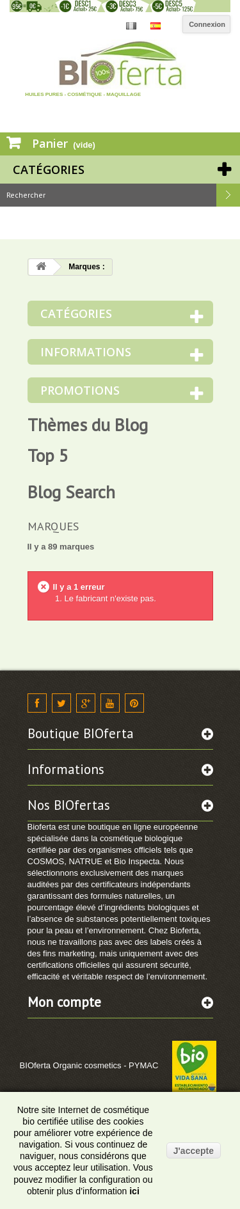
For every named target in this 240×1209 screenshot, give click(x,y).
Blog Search (71, 492)
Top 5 (48, 455)
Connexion (207, 24)
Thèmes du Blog (88, 425)
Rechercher (228, 195)
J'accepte (193, 1151)
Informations (85, 352)
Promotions (80, 390)
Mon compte (64, 1002)
